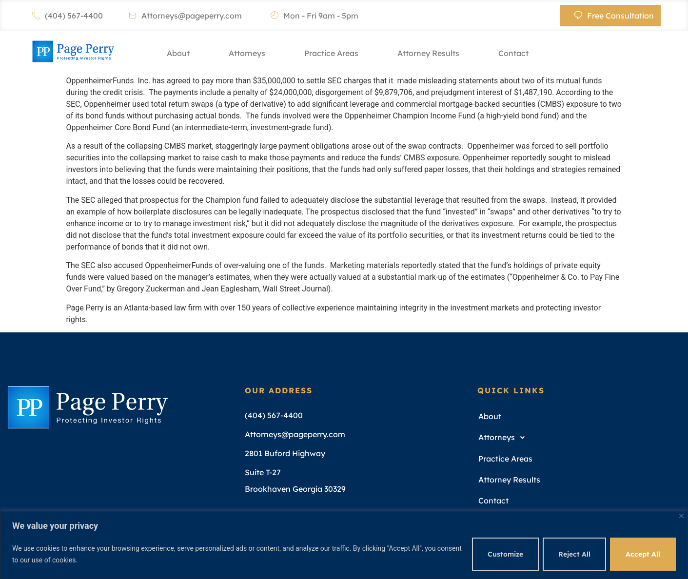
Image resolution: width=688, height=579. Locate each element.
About (178, 53)
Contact (513, 53)
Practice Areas (331, 53)
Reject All (574, 554)
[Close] (681, 516)
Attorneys (247, 53)
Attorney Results (428, 53)
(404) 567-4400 (67, 15)
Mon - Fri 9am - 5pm (314, 15)
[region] (344, 545)
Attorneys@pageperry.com (185, 15)
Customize (505, 554)
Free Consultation (614, 15)
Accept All (643, 554)
